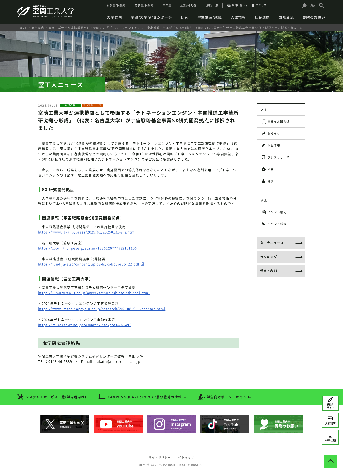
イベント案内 (278, 221)
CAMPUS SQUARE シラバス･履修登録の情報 (145, 395)
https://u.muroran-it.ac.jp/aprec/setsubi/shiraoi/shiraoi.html (94, 292)
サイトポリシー (159, 455)
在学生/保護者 (144, 5)
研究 (271, 175)
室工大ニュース (272, 254)
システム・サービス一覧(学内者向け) (56, 395)
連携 (271, 188)
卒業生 (167, 5)
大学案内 (38, 28)
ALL (265, 110)
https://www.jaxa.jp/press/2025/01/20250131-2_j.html (87, 232)
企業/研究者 (188, 5)
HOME (22, 28)
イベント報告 (278, 234)
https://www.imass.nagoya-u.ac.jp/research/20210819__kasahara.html (102, 308)
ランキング (268, 269)
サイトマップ (185, 455)
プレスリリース (280, 162)
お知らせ (275, 136)
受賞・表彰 (268, 284)
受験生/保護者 (116, 5)
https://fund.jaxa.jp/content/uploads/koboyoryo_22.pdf (89, 264)
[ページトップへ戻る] (330, 458)
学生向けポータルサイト (228, 395)
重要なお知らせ (280, 123)
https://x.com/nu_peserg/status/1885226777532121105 (88, 248)
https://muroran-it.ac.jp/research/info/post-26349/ (85, 324)
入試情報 (275, 149)
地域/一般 (212, 5)
